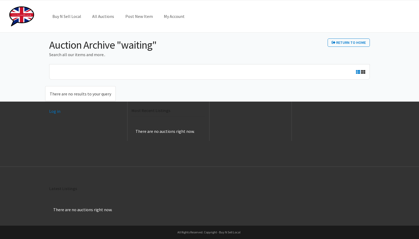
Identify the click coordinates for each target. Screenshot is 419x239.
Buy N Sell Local (66, 16)
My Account (174, 16)
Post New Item (139, 16)
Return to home (349, 42)
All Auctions (103, 16)
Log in (54, 111)
